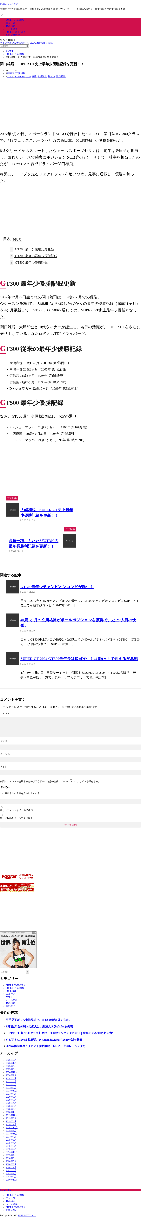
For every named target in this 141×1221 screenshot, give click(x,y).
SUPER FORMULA (15, 32)
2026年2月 (11, 1064)
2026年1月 (11, 1067)
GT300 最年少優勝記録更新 (32, 249)
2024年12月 (12, 1076)
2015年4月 (11, 1147)
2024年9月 (11, 1079)
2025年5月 (11, 1070)
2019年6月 (11, 1122)
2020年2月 (11, 1113)
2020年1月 (11, 1116)
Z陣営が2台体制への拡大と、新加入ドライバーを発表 (39, 1030)
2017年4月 (11, 1140)
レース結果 (12, 29)
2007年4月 (11, 1180)
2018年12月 (12, 1131)
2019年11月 (11, 1119)
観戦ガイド (12, 1010)
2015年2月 (11, 1153)
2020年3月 (11, 1110)
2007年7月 (11, 1177)
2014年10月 (12, 1156)
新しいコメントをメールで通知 (16, 814)
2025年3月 (11, 1073)
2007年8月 (11, 1174)
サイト (3, 770)
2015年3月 (11, 1150)
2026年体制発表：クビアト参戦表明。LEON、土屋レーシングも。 (47, 1050)
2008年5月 (11, 1165)
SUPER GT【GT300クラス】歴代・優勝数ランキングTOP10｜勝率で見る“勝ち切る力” (59, 1036)
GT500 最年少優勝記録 (29, 262)
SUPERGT (11, 994)
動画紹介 (10, 26)
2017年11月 (11, 1137)
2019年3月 (11, 1128)
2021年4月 (11, 1097)
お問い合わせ (13, 34)
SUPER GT (19, 76)
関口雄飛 (61, 76)
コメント (4, 713)
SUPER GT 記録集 (15, 20)
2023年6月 (11, 1085)
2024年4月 (11, 1082)
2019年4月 (11, 1125)
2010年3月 (11, 1162)
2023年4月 (11, 1088)
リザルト (10, 1000)
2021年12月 (12, 1094)
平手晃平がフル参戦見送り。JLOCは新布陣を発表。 (27, 43)
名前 (4, 745)
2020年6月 (11, 1100)
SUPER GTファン (9, 3)
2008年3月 (11, 1168)
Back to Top (5, 1194)
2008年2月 (11, 1171)
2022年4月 (11, 1091)
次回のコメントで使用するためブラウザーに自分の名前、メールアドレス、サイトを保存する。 (50, 785)
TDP (28, 76)
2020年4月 (11, 1107)
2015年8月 (11, 1143)
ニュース (10, 23)
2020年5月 (11, 1104)
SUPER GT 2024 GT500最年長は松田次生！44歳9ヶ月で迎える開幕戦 (79, 659)
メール (5, 757)
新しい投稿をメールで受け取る (16, 822)
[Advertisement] (69, 107)
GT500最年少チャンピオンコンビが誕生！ (57, 587)
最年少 (51, 76)
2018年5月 (11, 1134)
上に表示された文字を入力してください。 (22, 797)
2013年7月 (11, 1159)
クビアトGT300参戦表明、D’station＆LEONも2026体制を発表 (44, 1043)
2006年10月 (12, 1183)
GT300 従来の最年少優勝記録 (33, 256)
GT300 (10, 76)
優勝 (34, 76)
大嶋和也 (42, 76)
